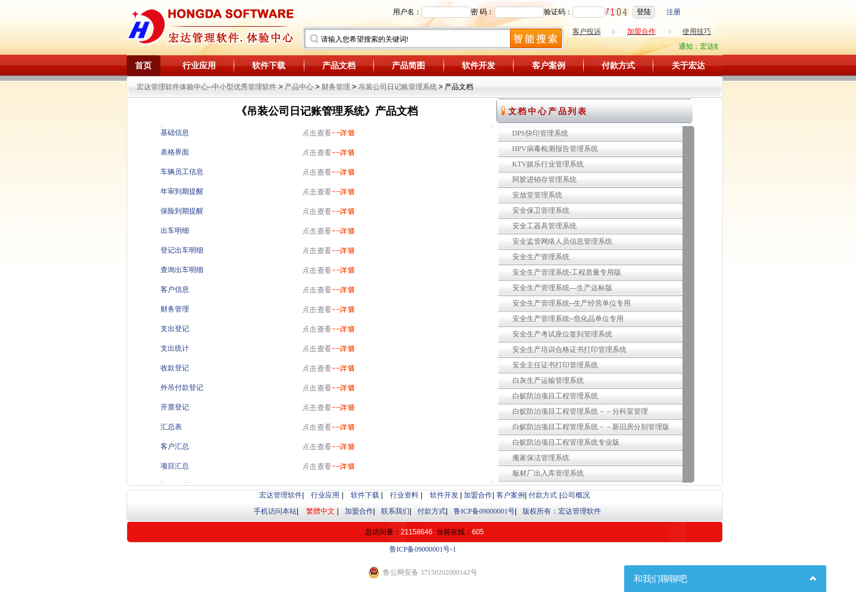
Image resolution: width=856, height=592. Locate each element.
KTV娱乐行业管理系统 (548, 164)
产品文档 (338, 65)
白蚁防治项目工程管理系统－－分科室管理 (580, 411)
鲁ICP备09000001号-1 (423, 549)
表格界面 (174, 152)
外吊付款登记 (181, 387)
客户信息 (174, 289)
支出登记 (174, 329)
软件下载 (268, 65)
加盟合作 (478, 495)
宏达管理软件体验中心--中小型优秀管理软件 (207, 87)
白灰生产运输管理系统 (548, 380)
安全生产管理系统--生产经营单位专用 (571, 303)
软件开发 (478, 65)
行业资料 (404, 495)
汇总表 (171, 427)
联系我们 (395, 511)
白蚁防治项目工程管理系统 (555, 396)
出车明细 (174, 230)
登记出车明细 (181, 250)
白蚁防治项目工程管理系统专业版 (565, 442)
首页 (143, 65)
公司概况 (575, 495)
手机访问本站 (275, 511)
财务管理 (336, 87)
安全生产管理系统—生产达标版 (562, 288)
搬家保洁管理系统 (540, 458)
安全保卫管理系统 (540, 210)
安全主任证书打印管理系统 (555, 365)
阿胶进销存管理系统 (544, 179)
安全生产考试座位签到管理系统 (562, 334)
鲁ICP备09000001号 (484, 511)
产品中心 (299, 87)
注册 (673, 12)
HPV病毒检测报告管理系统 (555, 148)
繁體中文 (320, 511)
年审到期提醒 (181, 191)
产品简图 (408, 65)
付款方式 (618, 65)
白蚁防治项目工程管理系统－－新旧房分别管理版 (590, 427)
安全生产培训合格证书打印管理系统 (569, 349)
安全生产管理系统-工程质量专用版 (567, 272)
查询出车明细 (181, 270)
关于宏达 (688, 65)
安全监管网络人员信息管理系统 (562, 241)
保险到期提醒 (181, 211)
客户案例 (548, 65)
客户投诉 (586, 31)
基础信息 (174, 132)
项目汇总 (174, 466)
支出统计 (174, 348)
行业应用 (199, 65)
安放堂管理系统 (537, 195)
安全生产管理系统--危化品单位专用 (568, 318)
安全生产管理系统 (540, 257)
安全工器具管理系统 (544, 226)
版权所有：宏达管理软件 (562, 511)
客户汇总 (174, 446)
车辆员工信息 (181, 172)
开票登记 (174, 407)
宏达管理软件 (280, 495)
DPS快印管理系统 (540, 133)
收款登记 (174, 368)
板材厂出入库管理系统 (548, 473)
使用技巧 (696, 31)
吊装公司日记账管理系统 (397, 87)
